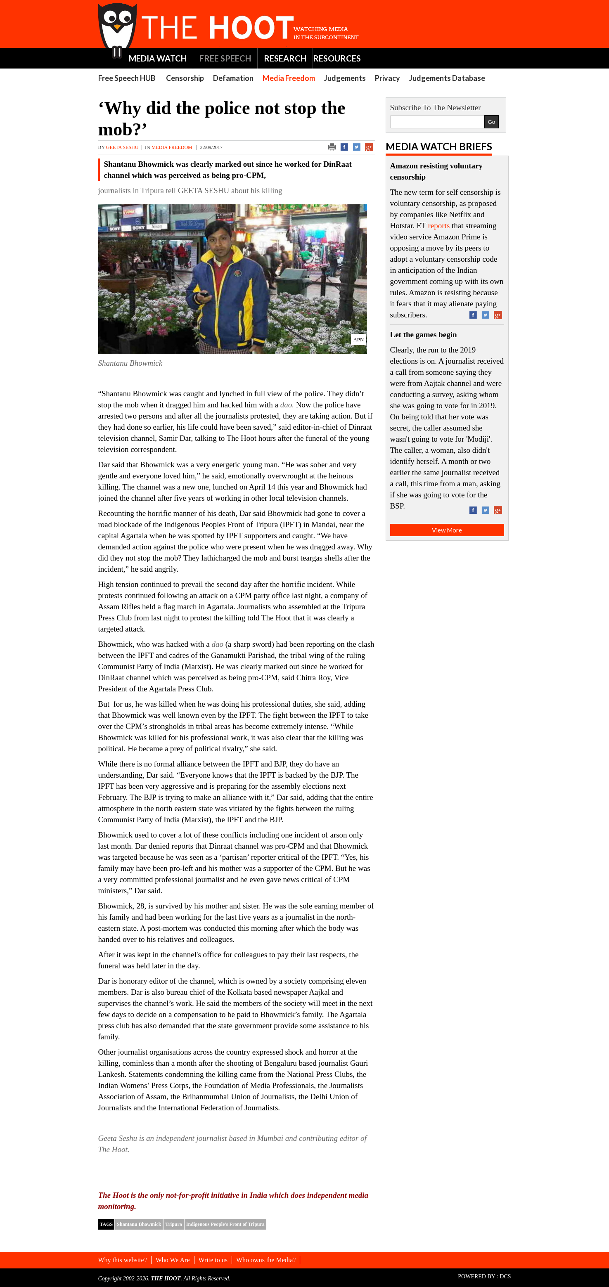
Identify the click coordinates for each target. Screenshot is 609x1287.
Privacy (387, 78)
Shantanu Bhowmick (139, 1224)
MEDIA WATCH (158, 58)
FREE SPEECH (225, 58)
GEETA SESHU (122, 147)
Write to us (213, 1259)
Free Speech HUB (126, 78)
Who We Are (173, 1259)
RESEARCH (285, 58)
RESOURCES (337, 58)
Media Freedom (289, 78)
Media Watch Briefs (439, 146)
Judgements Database (447, 78)
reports (439, 225)
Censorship (185, 78)
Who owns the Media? (266, 1259)
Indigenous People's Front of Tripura (225, 1224)
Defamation (233, 78)
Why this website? (122, 1259)
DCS (505, 1276)
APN (358, 339)
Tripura (173, 1224)
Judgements (345, 78)
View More (447, 530)
